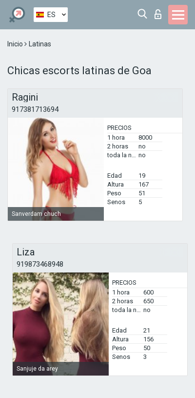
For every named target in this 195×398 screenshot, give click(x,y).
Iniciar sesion (158, 14)
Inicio (15, 44)
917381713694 (35, 109)
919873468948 (40, 264)
